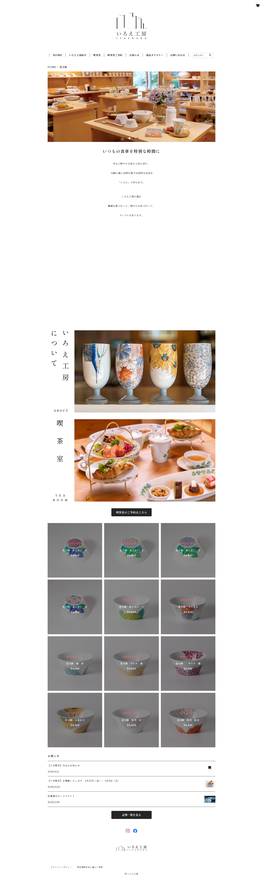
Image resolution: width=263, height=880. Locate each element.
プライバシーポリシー (61, 867)
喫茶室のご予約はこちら (131, 512)
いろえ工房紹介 (77, 55)
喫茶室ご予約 (115, 55)
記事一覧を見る (131, 815)
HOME (57, 55)
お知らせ (134, 55)
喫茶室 (97, 55)
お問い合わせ (177, 55)
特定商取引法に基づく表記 (90, 867)
